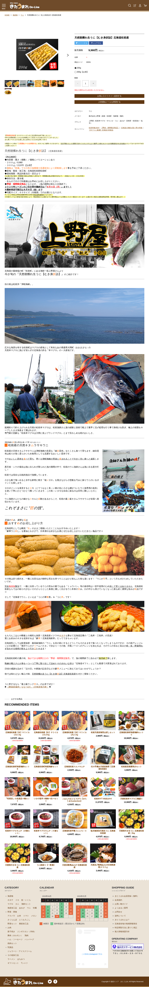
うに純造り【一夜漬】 (46, 865)
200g (79, 68)
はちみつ (21, 959)
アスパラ (11, 916)
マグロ (10, 904)
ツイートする (81, 43)
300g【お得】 (82, 72)
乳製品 (10, 947)
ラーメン (11, 959)
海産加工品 (12, 908)
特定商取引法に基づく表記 (126, 928)
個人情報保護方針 (122, 932)
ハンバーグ (29, 939)
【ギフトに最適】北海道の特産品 (101, 130)
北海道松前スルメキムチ (74, 767)
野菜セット (12, 924)
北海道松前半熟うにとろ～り (74, 831)
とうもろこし (24, 920)
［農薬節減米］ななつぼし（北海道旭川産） (28, 687)
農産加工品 (23, 924)
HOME (7, 15)
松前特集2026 (94, 128)
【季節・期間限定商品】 (110, 128)
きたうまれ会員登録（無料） (127, 896)
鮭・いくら (26, 900)
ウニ (22, 15)
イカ (17, 900)
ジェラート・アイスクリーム (20, 951)
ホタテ (62, 635)
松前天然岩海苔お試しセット (103, 732)
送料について (120, 916)
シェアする (96, 43)
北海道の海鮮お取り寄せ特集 (131, 128)
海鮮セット (26, 904)
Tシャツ (24, 963)
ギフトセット (13, 963)
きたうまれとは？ (122, 920)
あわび (22, 908)
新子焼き (11, 932)
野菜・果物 (12, 912)
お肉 (9, 928)
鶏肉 (26, 935)
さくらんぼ (12, 920)
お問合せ (118, 912)
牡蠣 (35, 908)
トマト (26, 916)
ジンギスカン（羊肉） (26, 932)
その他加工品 (13, 955)
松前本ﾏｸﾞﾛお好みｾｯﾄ (103, 799)
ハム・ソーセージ (15, 939)
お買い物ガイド (121, 904)
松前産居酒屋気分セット (131, 767)
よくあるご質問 (121, 908)
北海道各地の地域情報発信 (126, 924)
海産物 (15, 15)
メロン (34, 916)
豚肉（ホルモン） (15, 935)
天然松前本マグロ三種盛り (131, 799)
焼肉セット (12, 943)
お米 (19, 916)
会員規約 (118, 900)
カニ (17, 904)
